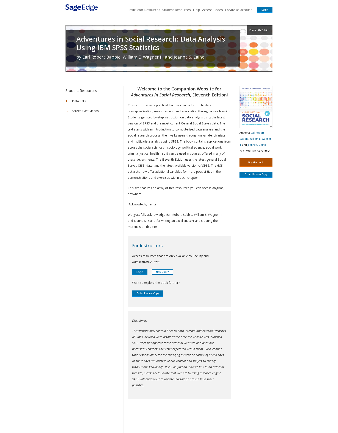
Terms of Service (193, 417)
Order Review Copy (147, 293)
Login (264, 9)
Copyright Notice (220, 417)
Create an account (238, 10)
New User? (162, 271)
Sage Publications (90, 417)
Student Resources (176, 10)
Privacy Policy (244, 417)
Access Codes (212, 10)
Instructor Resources (144, 10)
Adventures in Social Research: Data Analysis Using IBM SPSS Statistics (150, 43)
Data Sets (79, 101)
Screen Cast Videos (85, 111)
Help (196, 10)
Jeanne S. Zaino (256, 145)
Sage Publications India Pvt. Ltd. (128, 417)
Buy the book (256, 162)
